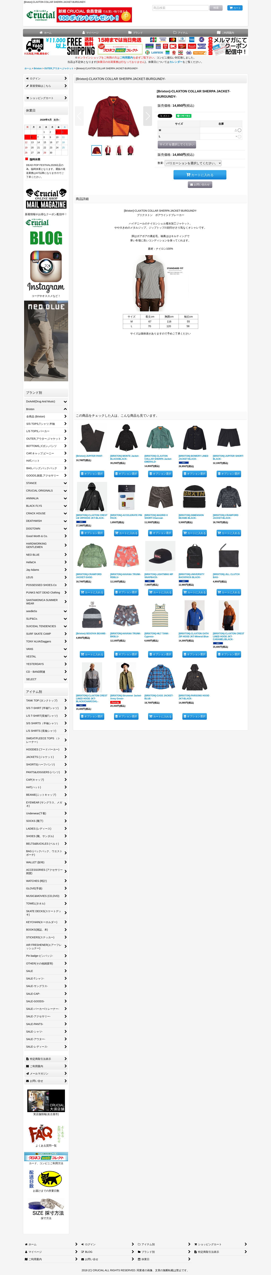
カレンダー (176, 61)
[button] (79, 116)
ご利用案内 (126, 57)
